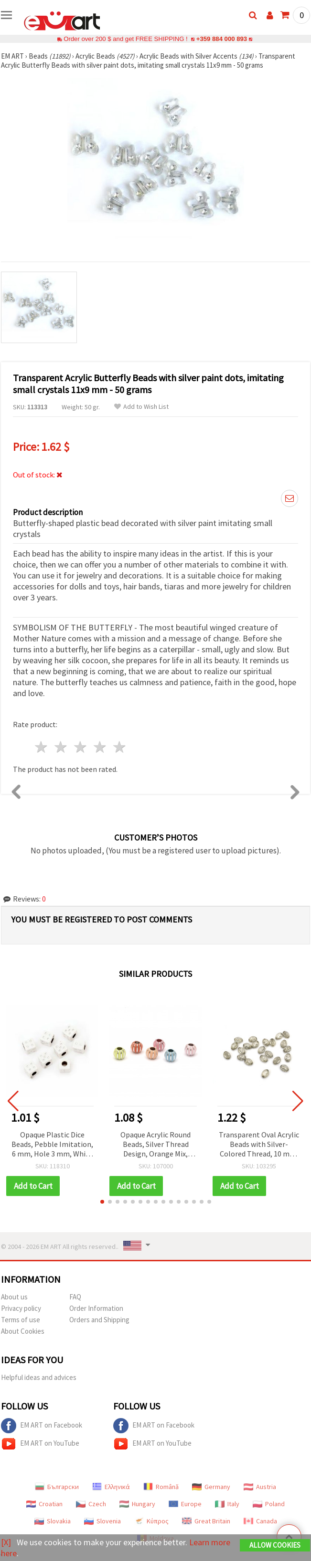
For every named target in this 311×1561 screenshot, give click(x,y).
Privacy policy (21, 1308)
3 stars (81, 747)
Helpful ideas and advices (38, 1377)
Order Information (96, 1308)
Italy (227, 1504)
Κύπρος (151, 1521)
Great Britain (206, 1521)
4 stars (100, 747)
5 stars (119, 747)
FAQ (75, 1296)
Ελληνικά (111, 1486)
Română (161, 1486)
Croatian (44, 1504)
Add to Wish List (141, 406)
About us (14, 1296)
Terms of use (20, 1319)
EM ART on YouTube (40, 1443)
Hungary (137, 1504)
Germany (211, 1486)
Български (57, 1486)
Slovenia (102, 1521)
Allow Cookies (274, 1545)
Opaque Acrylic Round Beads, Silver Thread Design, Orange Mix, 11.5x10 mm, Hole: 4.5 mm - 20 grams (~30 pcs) (155, 1145)
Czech (91, 1504)
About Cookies (22, 1331)
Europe (185, 1504)
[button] (102, 1202)
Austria (260, 1486)
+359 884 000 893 (221, 38)
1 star (42, 747)
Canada (260, 1521)
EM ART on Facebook (41, 1425)
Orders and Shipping (99, 1319)
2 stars (61, 747)
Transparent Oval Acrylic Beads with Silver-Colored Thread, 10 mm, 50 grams (259, 1145)
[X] (6, 1542)
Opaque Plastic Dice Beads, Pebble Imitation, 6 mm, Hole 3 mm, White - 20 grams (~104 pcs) (52, 1145)
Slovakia (52, 1521)
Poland (269, 1504)
